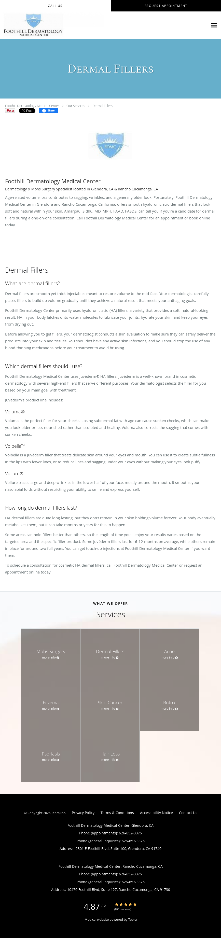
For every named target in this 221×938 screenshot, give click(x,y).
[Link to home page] (52, 25)
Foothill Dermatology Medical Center (32, 105)
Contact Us (188, 812)
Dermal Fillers (102, 105)
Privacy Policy (83, 812)
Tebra (132, 919)
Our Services (75, 105)
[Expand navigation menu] (214, 25)
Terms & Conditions (117, 812)
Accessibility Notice (156, 812)
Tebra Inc (58, 812)
